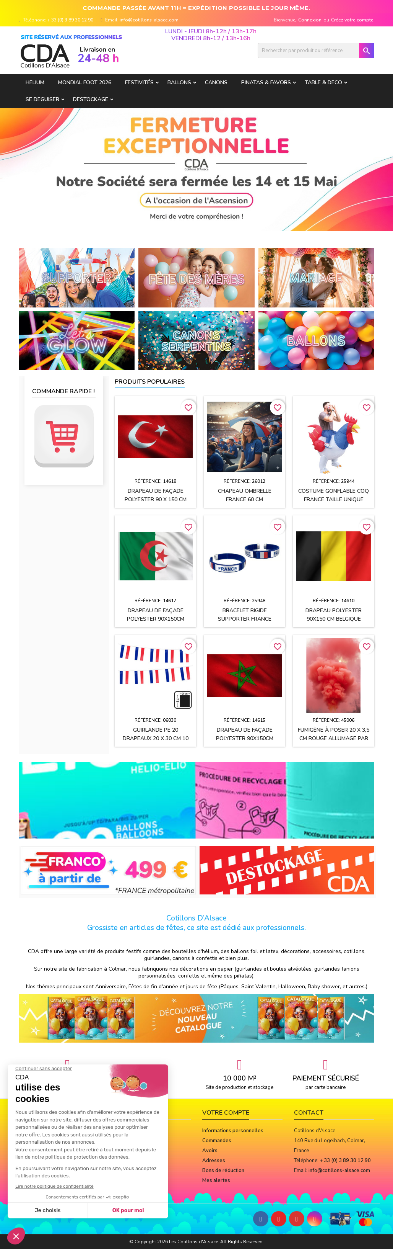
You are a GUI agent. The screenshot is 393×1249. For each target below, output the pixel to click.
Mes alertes (216, 1180)
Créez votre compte (352, 20)
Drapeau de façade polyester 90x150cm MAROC (244, 738)
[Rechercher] (316, 50)
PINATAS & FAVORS (266, 82)
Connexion (310, 20)
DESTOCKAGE (90, 99)
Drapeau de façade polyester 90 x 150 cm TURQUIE (156, 499)
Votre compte (225, 1112)
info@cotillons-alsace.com (149, 20)
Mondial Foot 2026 (84, 82)
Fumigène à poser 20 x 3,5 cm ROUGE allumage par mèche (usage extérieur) (333, 738)
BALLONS (179, 82)
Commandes (216, 1140)
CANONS (216, 82)
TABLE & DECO (323, 82)
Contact (308, 1112)
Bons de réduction (223, 1170)
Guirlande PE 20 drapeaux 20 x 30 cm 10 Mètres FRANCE (155, 738)
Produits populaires (150, 382)
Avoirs (210, 1150)
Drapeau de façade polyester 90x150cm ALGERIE (155, 619)
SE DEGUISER (42, 99)
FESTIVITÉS (139, 82)
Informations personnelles (232, 1130)
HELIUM (35, 82)
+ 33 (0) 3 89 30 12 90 (70, 20)
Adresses (213, 1160)
